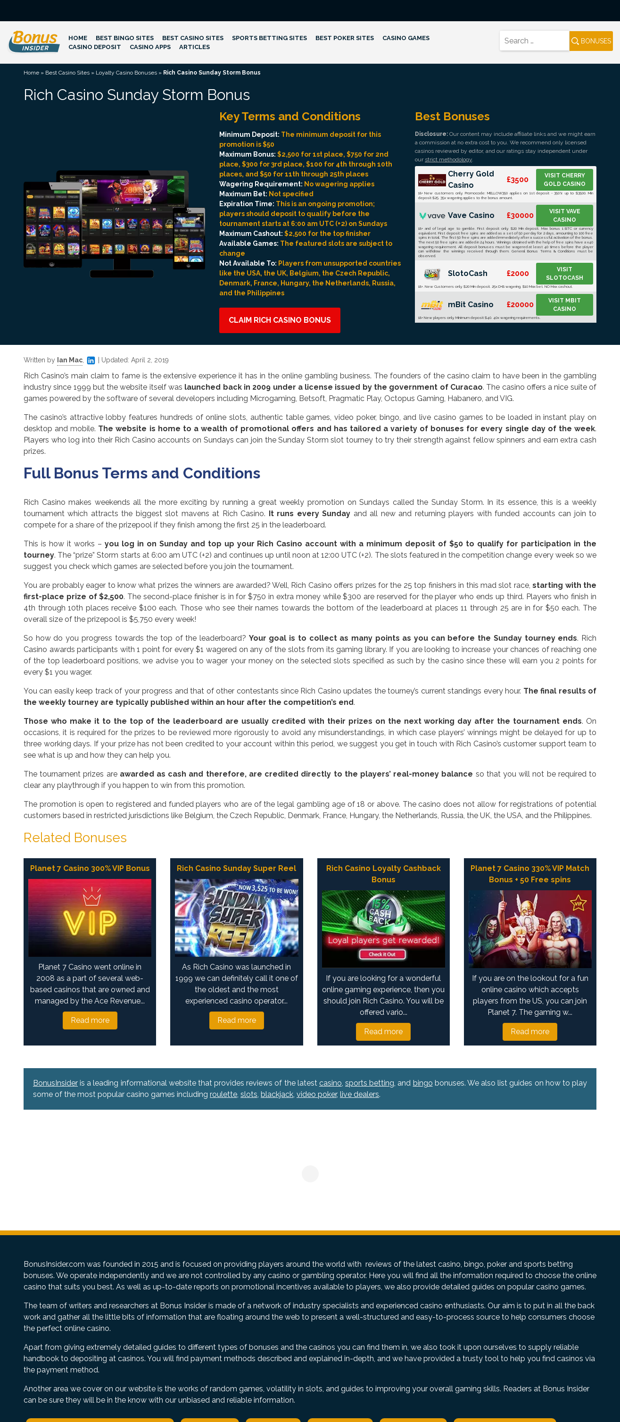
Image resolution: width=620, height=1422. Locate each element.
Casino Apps (150, 46)
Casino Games (406, 38)
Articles (194, 46)
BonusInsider (55, 1083)
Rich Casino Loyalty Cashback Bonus (383, 874)
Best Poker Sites (344, 38)
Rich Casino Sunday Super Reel (236, 868)
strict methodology (448, 159)
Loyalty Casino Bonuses (126, 72)
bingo (423, 1083)
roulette (223, 1094)
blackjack (277, 1094)
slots (248, 1094)
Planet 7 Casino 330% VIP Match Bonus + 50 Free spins (530, 874)
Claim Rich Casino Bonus (280, 320)
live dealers (359, 1094)
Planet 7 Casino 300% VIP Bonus (90, 868)
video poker (317, 1094)
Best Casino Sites (192, 38)
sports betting (369, 1083)
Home (77, 38)
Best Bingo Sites (125, 38)
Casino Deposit (94, 46)
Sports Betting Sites (269, 38)
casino (330, 1083)
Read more (90, 1020)
